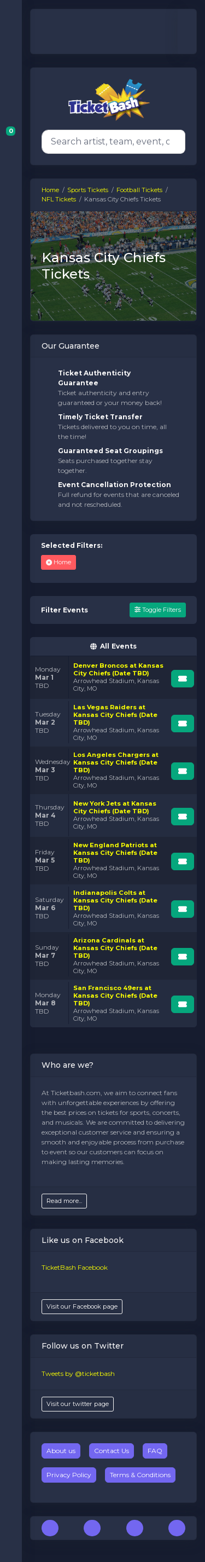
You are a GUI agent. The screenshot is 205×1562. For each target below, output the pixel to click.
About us (60, 1451)
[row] (113, 677)
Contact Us (111, 1451)
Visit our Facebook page (82, 1306)
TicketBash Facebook (75, 1267)
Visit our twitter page (77, 1404)
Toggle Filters (157, 610)
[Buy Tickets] (182, 678)
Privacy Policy (68, 1475)
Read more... (64, 1201)
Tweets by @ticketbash (78, 1373)
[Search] (111, 142)
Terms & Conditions (140, 1475)
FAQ (155, 1451)
